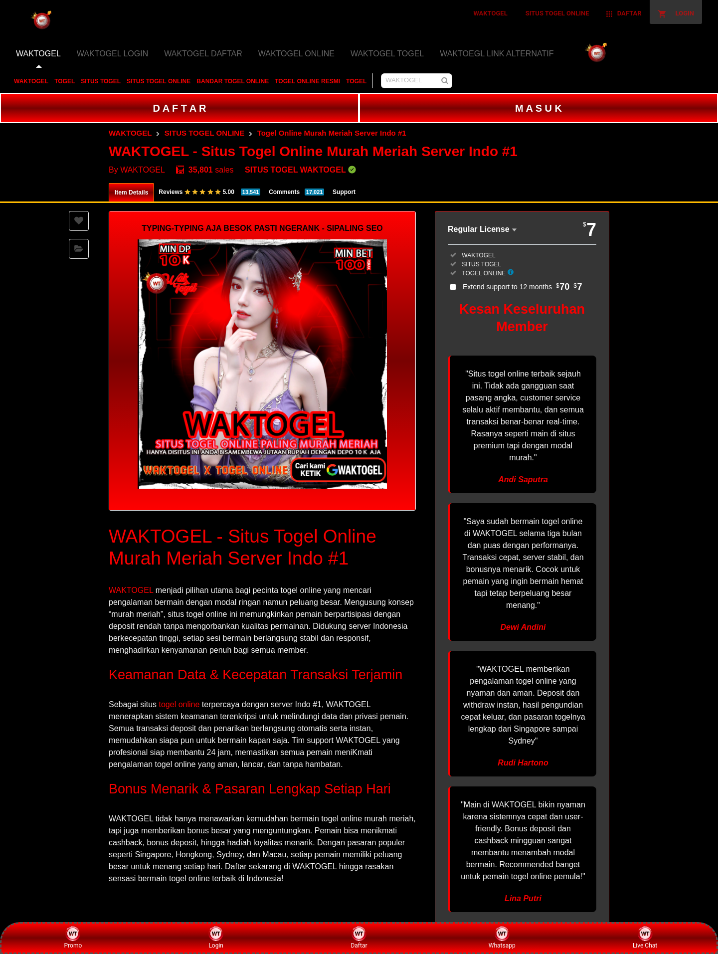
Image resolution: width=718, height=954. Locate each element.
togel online (179, 704)
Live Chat (645, 937)
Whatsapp (502, 937)
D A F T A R (179, 108)
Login (215, 937)
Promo (73, 937)
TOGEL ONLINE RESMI (307, 81)
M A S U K (538, 108)
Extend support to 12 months (522, 286)
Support (344, 192)
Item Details (131, 192)
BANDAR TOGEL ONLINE (232, 81)
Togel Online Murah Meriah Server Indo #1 (331, 133)
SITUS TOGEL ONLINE (158, 81)
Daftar (359, 937)
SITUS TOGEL (101, 81)
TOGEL (64, 81)
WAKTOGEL (31, 81)
